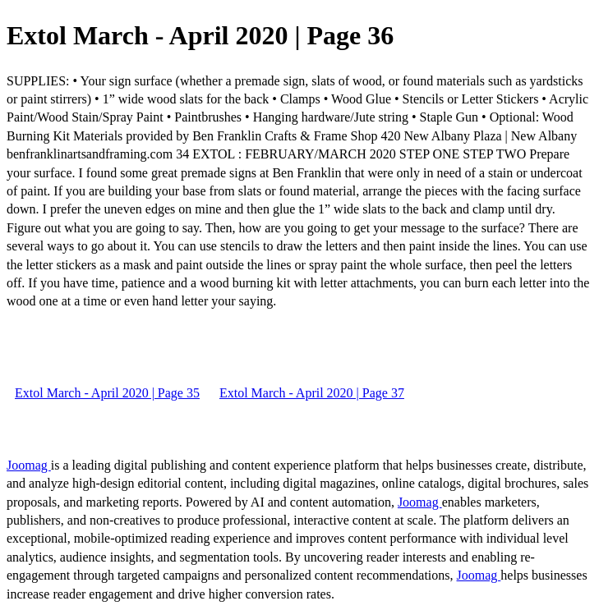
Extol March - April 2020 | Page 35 (107, 393)
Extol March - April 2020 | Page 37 (311, 393)
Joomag (29, 465)
